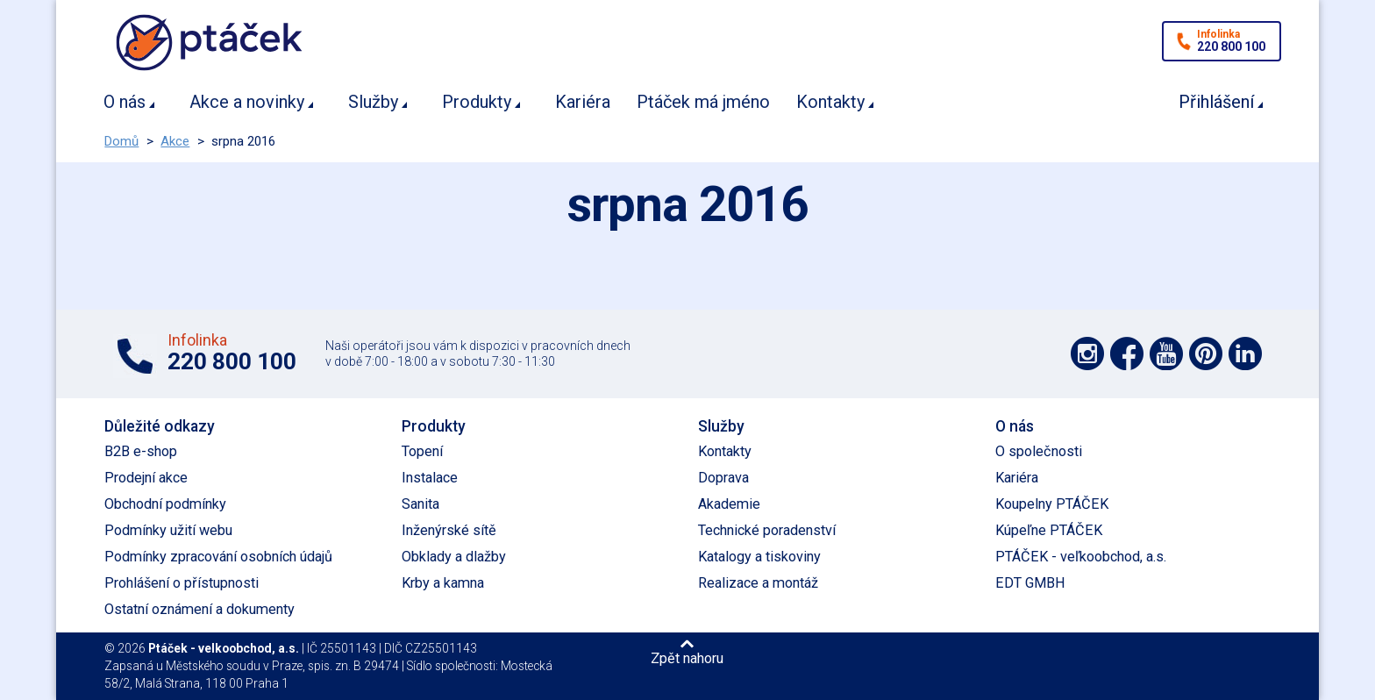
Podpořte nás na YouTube (1166, 353)
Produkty (476, 101)
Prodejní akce (146, 477)
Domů (121, 141)
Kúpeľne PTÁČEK (1048, 530)
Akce (174, 141)
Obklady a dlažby (454, 556)
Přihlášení (1216, 101)
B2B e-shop (140, 451)
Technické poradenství (767, 530)
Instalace (430, 477)
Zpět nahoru (687, 658)
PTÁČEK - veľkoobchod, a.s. (1080, 556)
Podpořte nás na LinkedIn (1245, 353)
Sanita (420, 504)
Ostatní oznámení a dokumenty (199, 609)
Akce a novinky (246, 101)
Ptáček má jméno (703, 101)
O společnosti (1038, 451)
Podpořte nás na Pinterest (1205, 353)
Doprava (723, 477)
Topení (422, 451)
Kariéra (582, 101)
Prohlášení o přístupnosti (181, 583)
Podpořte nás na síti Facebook (1126, 353)
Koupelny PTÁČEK (1051, 504)
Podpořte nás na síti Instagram (1087, 353)
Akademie (729, 504)
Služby (373, 101)
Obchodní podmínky (165, 504)
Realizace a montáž (758, 583)
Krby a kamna (443, 583)
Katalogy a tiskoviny (759, 556)
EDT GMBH (1030, 583)
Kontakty (830, 101)
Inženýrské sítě (449, 530)
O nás (124, 101)
